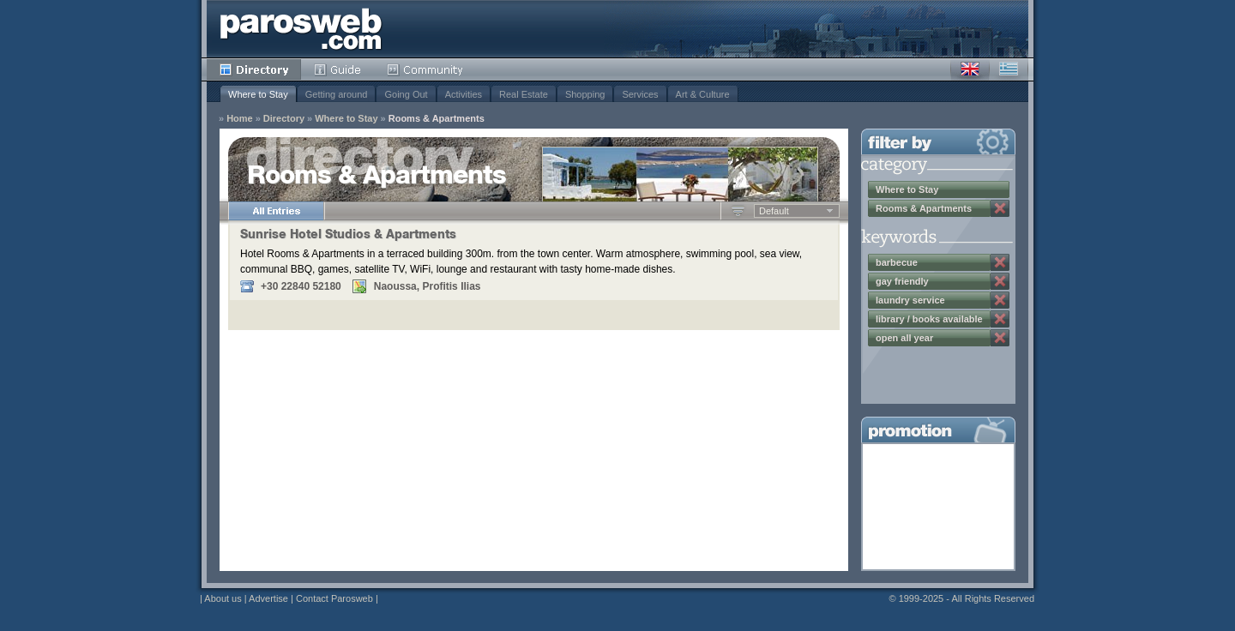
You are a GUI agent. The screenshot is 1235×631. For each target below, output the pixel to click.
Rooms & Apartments (437, 118)
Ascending (738, 210)
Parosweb (301, 28)
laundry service (910, 300)
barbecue (897, 262)
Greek (1008, 69)
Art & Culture (703, 94)
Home (239, 118)
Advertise (268, 598)
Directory (254, 69)
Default (774, 211)
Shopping (585, 94)
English (970, 69)
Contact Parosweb (334, 598)
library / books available (929, 319)
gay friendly (902, 281)
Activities (463, 94)
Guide (337, 69)
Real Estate (523, 94)
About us (222, 598)
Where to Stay (258, 94)
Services (640, 94)
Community (426, 69)
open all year (904, 338)
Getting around (336, 94)
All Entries (276, 210)
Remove (1000, 208)
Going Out (405, 94)
